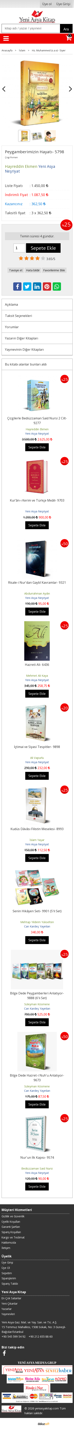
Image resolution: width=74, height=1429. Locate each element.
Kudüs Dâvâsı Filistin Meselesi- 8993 (37, 829)
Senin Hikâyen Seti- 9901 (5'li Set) (37, 911)
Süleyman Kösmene (37, 1004)
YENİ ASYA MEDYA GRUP (37, 1362)
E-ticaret (30, 1423)
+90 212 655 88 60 (40, 1336)
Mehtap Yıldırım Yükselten (37, 922)
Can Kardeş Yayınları (37, 926)
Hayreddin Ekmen (37, 429)
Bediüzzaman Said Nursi (37, 1168)
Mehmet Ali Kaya (37, 675)
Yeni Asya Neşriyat (37, 433)
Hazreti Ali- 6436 (37, 664)
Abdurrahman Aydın (37, 593)
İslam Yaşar (37, 840)
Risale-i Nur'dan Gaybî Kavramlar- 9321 (37, 582)
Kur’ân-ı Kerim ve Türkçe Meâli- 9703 (37, 500)
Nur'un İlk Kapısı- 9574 (37, 1157)
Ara (66, 29)
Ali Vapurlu (37, 758)
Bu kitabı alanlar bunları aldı (26, 364)
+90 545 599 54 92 (13, 1336)
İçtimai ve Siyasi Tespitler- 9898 (37, 747)
